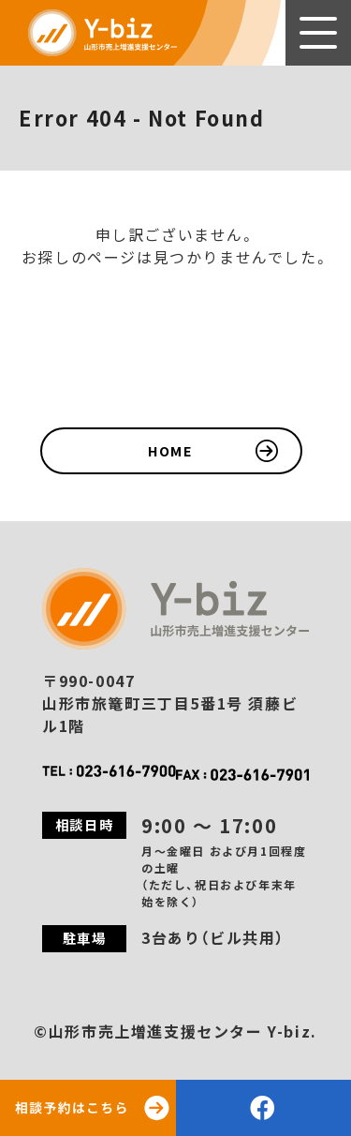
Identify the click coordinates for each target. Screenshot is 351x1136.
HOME (170, 450)
